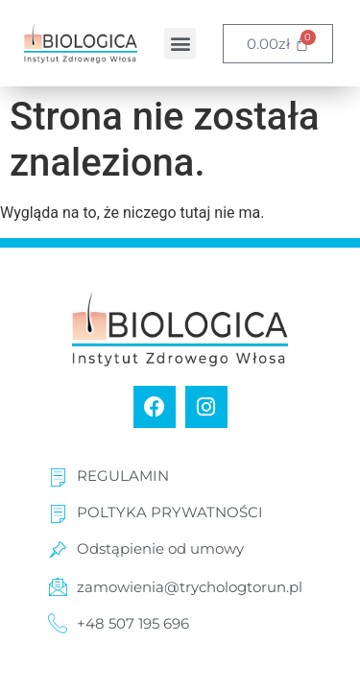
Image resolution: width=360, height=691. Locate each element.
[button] (180, 44)
